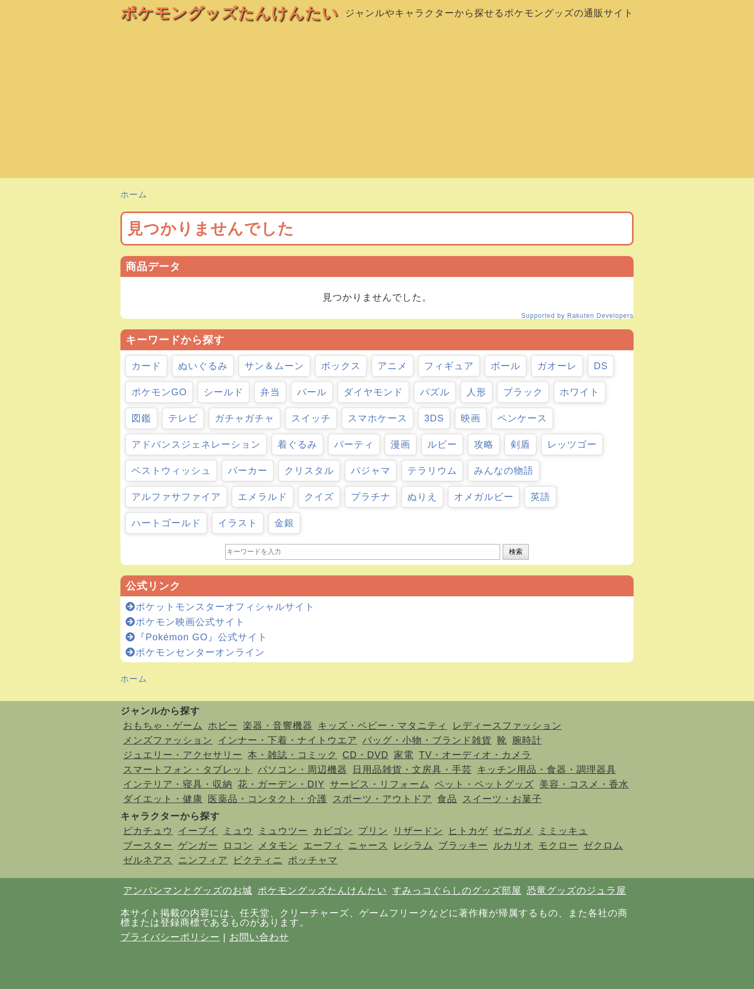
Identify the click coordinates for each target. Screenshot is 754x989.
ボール (505, 366)
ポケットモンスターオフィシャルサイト (220, 607)
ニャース (368, 845)
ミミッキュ (563, 831)
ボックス (341, 366)
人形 (476, 392)
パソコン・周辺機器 (302, 769)
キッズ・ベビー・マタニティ (382, 725)
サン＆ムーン (274, 366)
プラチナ (371, 497)
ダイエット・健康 (163, 799)
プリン (373, 831)
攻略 (484, 444)
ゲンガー (198, 845)
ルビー (442, 444)
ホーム (133, 194)
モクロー (558, 845)
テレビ (183, 418)
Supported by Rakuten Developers (578, 315)
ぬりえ (422, 497)
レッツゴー (572, 444)
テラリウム (432, 470)
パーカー (248, 470)
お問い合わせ (259, 937)
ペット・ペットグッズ (484, 784)
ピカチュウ (148, 831)
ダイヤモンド (373, 392)
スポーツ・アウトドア (382, 799)
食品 (447, 799)
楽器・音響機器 (278, 725)
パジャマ (371, 470)
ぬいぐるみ (203, 366)
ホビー (223, 725)
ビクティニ (258, 860)
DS (601, 366)
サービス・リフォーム (379, 784)
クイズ (319, 497)
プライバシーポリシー (170, 937)
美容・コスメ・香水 (584, 784)
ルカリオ (513, 845)
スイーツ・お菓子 (502, 799)
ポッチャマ (313, 860)
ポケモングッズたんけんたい (229, 12)
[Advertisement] (377, 104)
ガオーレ (557, 366)
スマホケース (377, 418)
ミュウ (238, 831)
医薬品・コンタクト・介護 (267, 799)
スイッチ (311, 418)
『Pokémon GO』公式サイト (197, 637)
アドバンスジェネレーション (196, 444)
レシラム (413, 845)
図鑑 (141, 418)
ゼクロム (603, 845)
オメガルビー (484, 497)
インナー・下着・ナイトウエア (287, 740)
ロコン (238, 845)
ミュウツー (283, 831)
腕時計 (527, 740)
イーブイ (198, 831)
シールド (223, 392)
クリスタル (309, 470)
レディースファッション (507, 725)
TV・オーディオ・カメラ (475, 755)
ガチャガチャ (244, 418)
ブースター (148, 845)
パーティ (354, 444)
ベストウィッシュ (171, 470)
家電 (404, 755)
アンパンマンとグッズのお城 (187, 890)
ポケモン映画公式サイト (185, 622)
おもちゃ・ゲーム (163, 725)
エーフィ (323, 845)
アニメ (392, 366)
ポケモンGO (159, 392)
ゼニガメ (513, 831)
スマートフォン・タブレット (187, 769)
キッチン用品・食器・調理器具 (546, 769)
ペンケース (522, 418)
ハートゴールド (166, 523)
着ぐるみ (297, 444)
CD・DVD (365, 755)
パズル (435, 392)
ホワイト (580, 392)
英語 (540, 497)
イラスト (238, 523)
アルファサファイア (176, 497)
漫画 (401, 444)
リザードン (418, 831)
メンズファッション (168, 740)
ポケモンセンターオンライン (195, 652)
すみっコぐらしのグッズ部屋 (457, 890)
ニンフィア (203, 860)
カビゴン (333, 831)
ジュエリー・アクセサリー (182, 755)
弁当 (270, 392)
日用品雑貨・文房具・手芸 (412, 769)
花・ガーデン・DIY (281, 784)
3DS (434, 418)
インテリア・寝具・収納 (177, 784)
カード (146, 366)
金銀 (284, 523)
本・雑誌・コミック (292, 755)
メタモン (278, 845)
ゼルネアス (148, 860)
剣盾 (520, 444)
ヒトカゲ (468, 831)
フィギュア (449, 366)
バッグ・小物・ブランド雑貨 (427, 740)
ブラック (523, 392)
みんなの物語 (504, 470)
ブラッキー (463, 845)
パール (312, 392)
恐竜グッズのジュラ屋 (576, 890)
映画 (471, 418)
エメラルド (262, 497)
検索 (516, 551)
